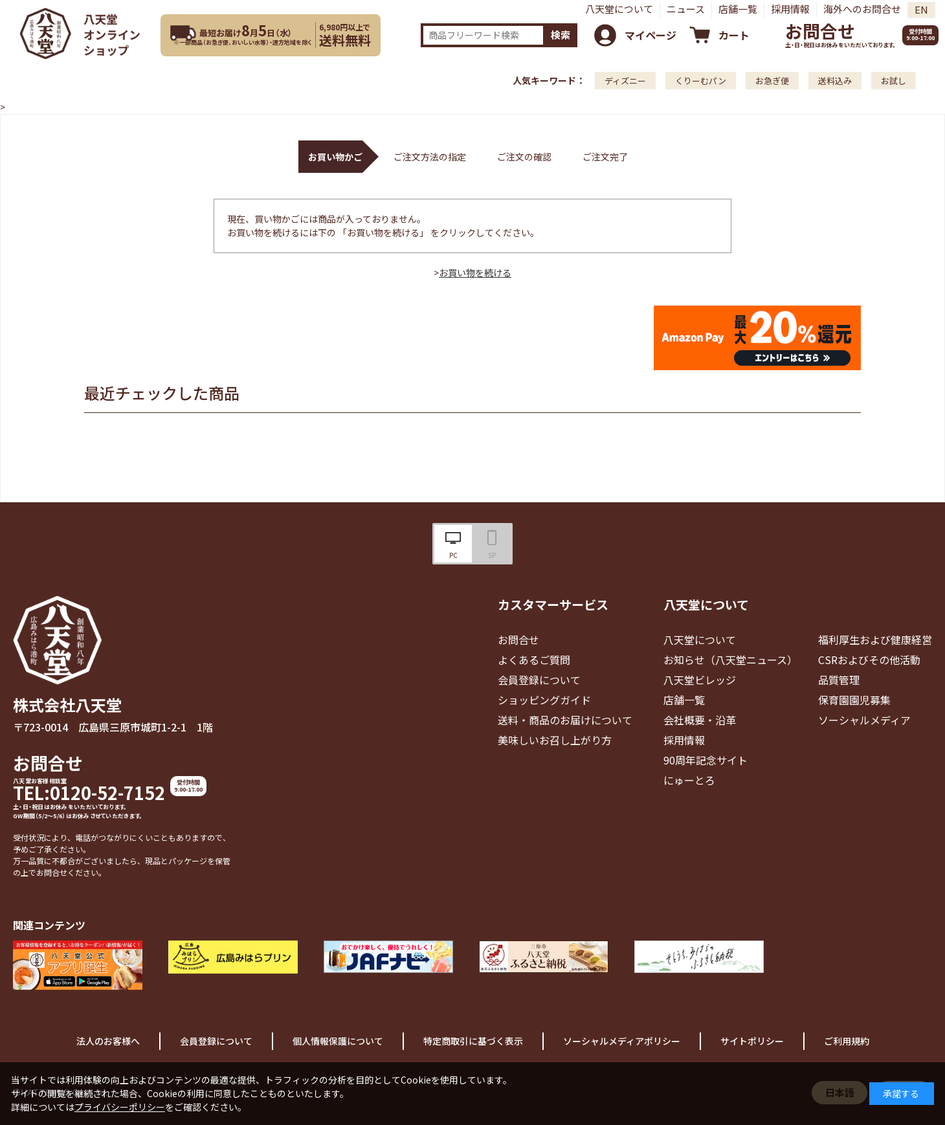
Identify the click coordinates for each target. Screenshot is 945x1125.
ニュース (686, 9)
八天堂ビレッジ (699, 679)
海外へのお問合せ (862, 9)
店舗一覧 (737, 9)
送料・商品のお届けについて (565, 720)
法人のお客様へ (108, 1040)
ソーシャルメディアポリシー (621, 1040)
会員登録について (539, 679)
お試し (893, 80)
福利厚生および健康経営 (875, 639)
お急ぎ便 (772, 80)
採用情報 (790, 9)
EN (921, 9)
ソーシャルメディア (864, 720)
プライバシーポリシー (119, 1106)
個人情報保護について (338, 1040)
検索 (560, 34)
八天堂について (619, 9)
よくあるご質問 (534, 659)
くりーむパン (700, 80)
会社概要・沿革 (699, 720)
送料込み (835, 80)
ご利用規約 (846, 1040)
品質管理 (839, 679)
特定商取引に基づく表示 (473, 1040)
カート (734, 35)
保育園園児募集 (854, 699)
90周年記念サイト (705, 760)
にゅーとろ (689, 780)
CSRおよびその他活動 (869, 659)
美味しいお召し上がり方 (555, 740)
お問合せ (820, 30)
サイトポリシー (752, 1040)
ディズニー (625, 80)
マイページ (650, 35)
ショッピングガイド (544, 699)
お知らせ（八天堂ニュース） (730, 659)
